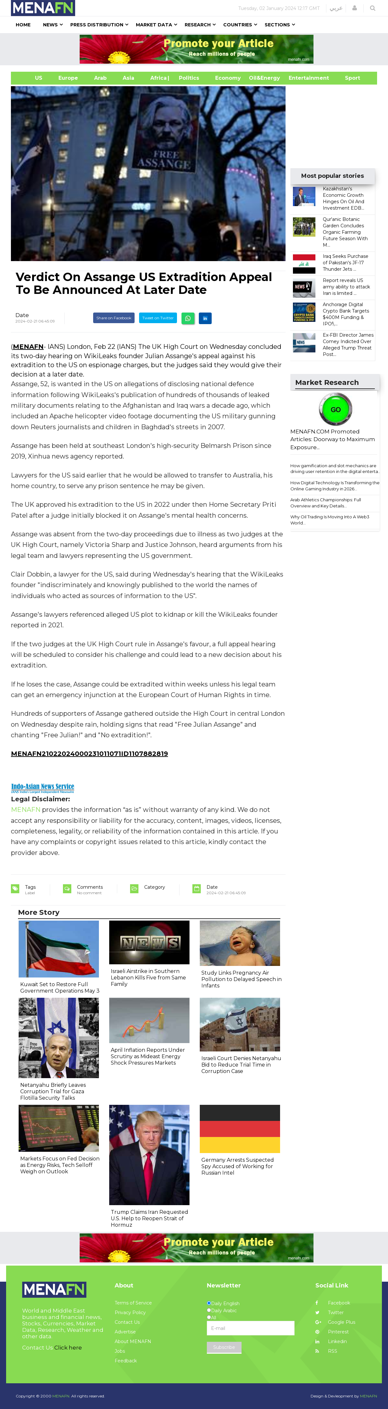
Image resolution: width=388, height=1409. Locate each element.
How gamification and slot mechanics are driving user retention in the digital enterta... (335, 468)
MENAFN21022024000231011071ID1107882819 (89, 754)
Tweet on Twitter (158, 317)
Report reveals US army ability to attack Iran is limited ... (346, 286)
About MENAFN (133, 1341)
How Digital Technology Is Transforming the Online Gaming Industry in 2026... (335, 485)
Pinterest (332, 1332)
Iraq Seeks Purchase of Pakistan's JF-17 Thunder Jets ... (345, 262)
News (50, 25)
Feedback (126, 1361)
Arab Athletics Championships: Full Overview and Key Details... (325, 502)
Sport (348, 78)
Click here (68, 1347)
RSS (326, 1351)
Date (22, 315)
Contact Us (127, 1322)
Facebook (332, 1303)
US (30, 78)
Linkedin (331, 1341)
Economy (228, 78)
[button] (354, 8)
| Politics (187, 78)
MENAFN (28, 346)
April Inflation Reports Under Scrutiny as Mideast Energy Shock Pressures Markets (148, 1056)
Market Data (154, 25)
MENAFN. (61, 1396)
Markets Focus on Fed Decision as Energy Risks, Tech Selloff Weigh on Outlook (60, 1165)
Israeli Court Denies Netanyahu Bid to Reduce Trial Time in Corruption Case (241, 1064)
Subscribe (224, 1347)
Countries (237, 25)
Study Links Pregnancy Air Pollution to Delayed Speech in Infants (241, 979)
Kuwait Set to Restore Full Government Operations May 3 (60, 987)
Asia (128, 78)
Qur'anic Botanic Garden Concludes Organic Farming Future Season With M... (345, 232)
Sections (277, 25)
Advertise (125, 1332)
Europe (68, 78)
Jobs (120, 1351)
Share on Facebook (113, 317)
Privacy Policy (130, 1312)
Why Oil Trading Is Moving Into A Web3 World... (329, 519)
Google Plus (335, 1322)
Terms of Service (133, 1303)
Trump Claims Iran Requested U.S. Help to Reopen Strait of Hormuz (149, 1218)
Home (23, 25)
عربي (336, 8)
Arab (100, 78)
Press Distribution (96, 25)
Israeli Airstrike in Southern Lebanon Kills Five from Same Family (148, 977)
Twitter (329, 1312)
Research (198, 25)
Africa (157, 78)
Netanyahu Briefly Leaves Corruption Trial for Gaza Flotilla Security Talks (53, 1091)
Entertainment (299, 78)
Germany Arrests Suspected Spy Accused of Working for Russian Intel (237, 1166)
